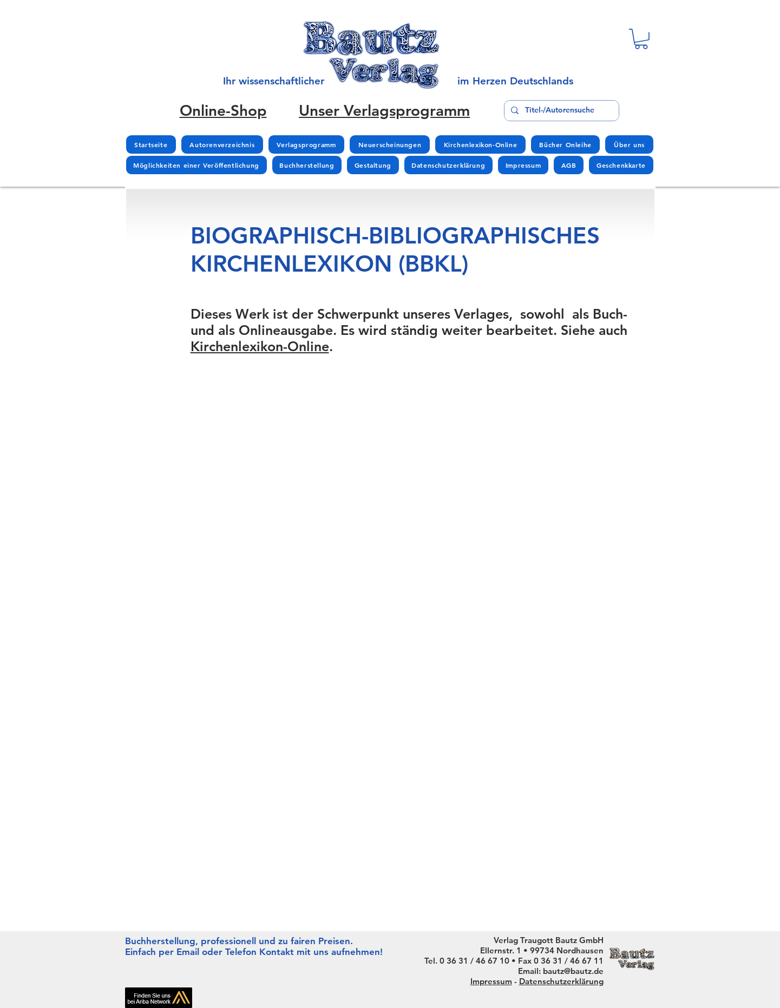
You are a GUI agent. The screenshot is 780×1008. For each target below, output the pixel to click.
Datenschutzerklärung (561, 981)
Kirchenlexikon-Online (260, 346)
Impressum (491, 981)
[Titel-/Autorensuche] (560, 111)
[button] (641, 39)
